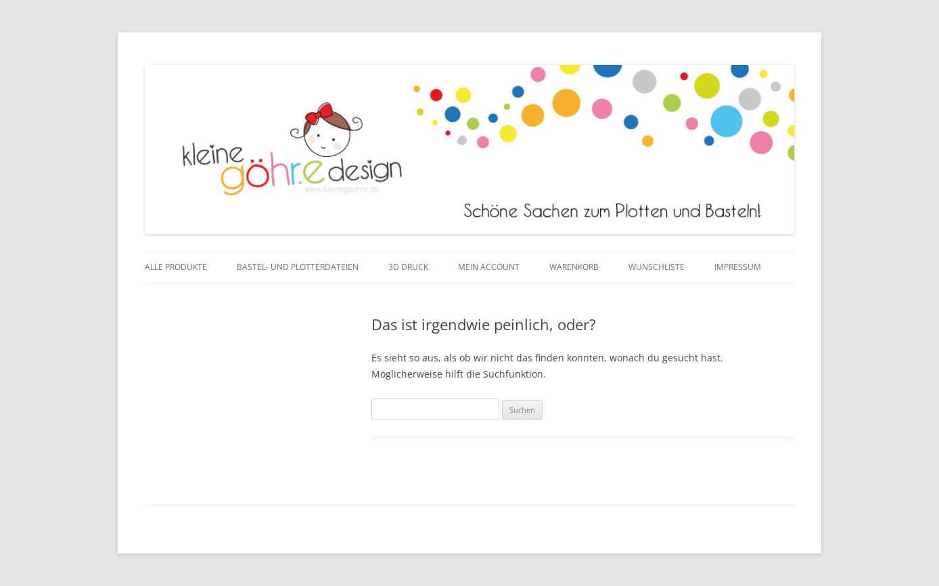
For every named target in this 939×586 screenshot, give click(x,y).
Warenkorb (574, 267)
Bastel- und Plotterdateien (298, 267)
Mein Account (489, 267)
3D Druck (408, 267)
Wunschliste (656, 267)
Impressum (737, 267)
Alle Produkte (176, 267)
